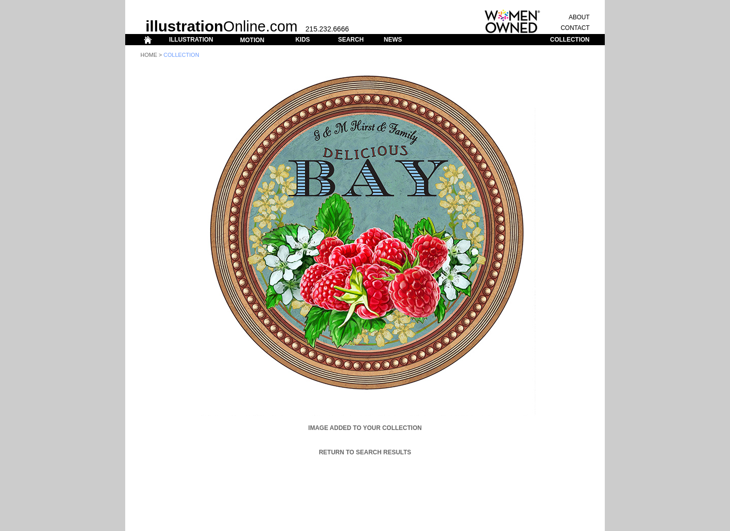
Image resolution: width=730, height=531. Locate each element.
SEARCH (351, 39)
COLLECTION (570, 39)
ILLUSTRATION (191, 39)
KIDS (303, 39)
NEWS (393, 39)
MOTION (252, 40)
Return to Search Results (365, 452)
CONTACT (575, 27)
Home (148, 55)
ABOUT (579, 17)
